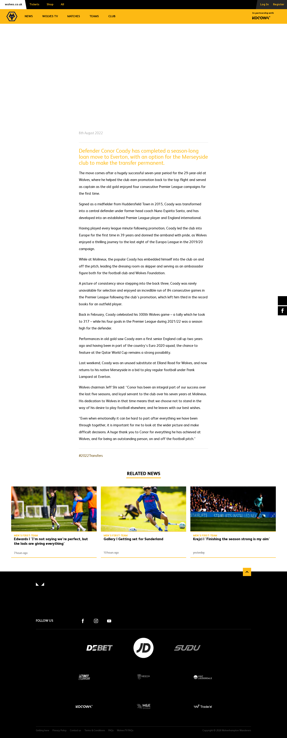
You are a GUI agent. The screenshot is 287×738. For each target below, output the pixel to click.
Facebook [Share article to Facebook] (282, 310)
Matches (73, 16)
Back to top (247, 572)
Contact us (75, 730)
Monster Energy (143, 677)
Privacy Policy (60, 730)
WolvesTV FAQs (125, 730)
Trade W (203, 706)
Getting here (42, 730)
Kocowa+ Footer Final (84, 706)
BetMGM (84, 677)
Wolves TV (50, 16)
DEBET (99, 648)
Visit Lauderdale (203, 677)
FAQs (111, 730)
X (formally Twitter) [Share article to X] (282, 300)
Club (111, 16)
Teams (94, 16)
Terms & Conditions (94, 730)
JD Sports (143, 648)
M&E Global (143, 706)
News (29, 16)
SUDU (187, 648)
